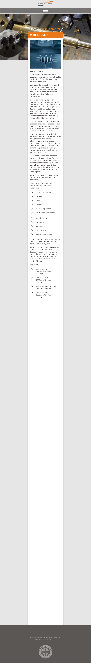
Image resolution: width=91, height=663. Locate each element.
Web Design (39, 639)
